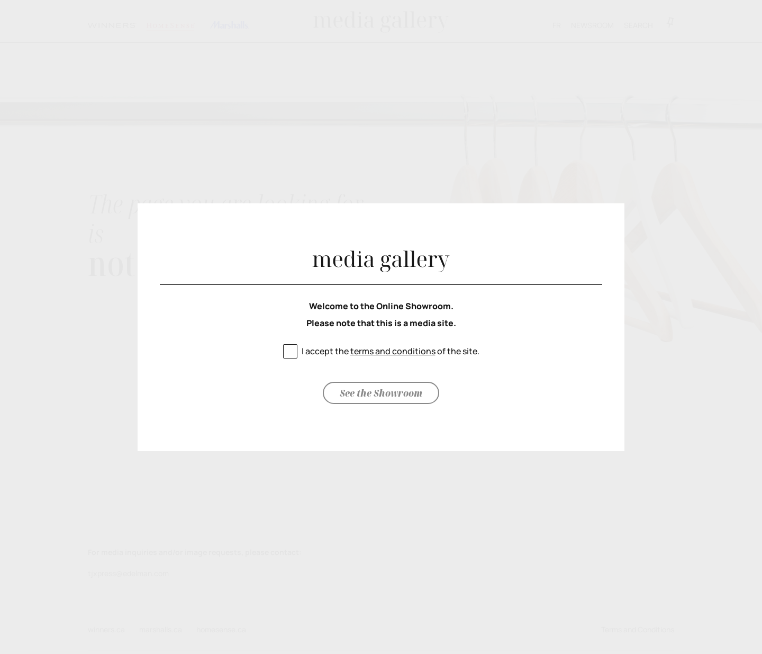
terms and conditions (393, 351)
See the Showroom (381, 393)
